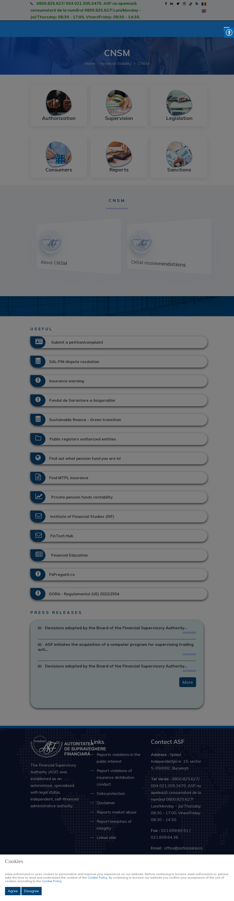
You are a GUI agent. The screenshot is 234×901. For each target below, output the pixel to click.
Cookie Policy (97, 877)
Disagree (31, 891)
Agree (13, 891)
